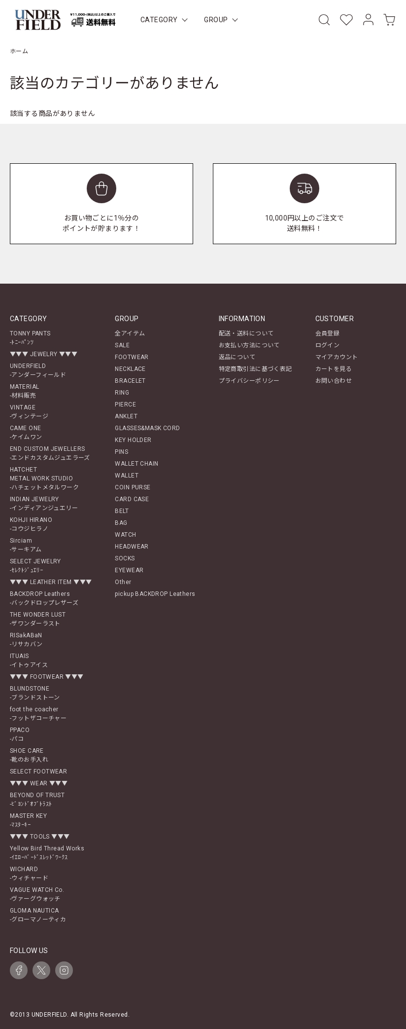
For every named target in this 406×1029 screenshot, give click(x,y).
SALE (122, 345)
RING (122, 392)
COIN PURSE (132, 487)
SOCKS (125, 558)
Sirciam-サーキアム (26, 545)
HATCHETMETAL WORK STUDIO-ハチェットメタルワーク (44, 478)
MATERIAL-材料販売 (24, 391)
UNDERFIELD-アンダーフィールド (38, 370)
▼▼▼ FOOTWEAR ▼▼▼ (47, 676)
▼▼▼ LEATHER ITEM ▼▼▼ (51, 582)
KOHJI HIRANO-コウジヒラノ (31, 524)
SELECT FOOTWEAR (38, 771)
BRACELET (130, 380)
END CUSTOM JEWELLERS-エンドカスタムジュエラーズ (50, 453)
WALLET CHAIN (136, 463)
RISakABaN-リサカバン (26, 640)
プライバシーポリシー (249, 380)
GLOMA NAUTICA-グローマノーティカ (38, 915)
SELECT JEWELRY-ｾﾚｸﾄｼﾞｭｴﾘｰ (35, 566)
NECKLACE (130, 369)
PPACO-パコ (20, 734)
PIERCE (125, 404)
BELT (122, 511)
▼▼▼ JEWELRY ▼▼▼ (43, 354)
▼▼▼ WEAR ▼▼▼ (39, 783)
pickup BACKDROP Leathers (155, 593)
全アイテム (130, 333)
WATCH (125, 534)
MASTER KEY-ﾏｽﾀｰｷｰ (28, 820)
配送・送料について (246, 333)
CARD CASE (132, 499)
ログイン (327, 345)
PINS (121, 451)
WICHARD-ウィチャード (29, 874)
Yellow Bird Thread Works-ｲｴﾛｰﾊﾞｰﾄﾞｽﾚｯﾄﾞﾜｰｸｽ (47, 853)
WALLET (126, 475)
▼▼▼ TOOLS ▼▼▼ (39, 836)
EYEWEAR (129, 570)
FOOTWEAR (131, 357)
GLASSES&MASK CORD (147, 428)
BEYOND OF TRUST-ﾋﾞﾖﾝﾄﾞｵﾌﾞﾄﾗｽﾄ (37, 800)
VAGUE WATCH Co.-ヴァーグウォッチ (37, 894)
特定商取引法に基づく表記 (255, 369)
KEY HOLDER (133, 440)
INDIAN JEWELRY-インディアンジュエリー (44, 504)
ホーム (19, 51)
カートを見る (333, 369)
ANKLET (126, 416)
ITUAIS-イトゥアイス (29, 660)
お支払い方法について (249, 345)
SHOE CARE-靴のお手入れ (29, 755)
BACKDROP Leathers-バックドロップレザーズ (44, 598)
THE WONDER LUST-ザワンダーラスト (38, 619)
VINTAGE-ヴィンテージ (29, 412)
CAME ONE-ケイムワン (26, 433)
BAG (121, 522)
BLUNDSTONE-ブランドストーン (35, 693)
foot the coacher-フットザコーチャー (38, 714)
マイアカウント (336, 357)
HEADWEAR (131, 546)
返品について (237, 357)
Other (123, 582)
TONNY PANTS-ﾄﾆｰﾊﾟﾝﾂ (30, 338)
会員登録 (327, 333)
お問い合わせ (333, 380)
